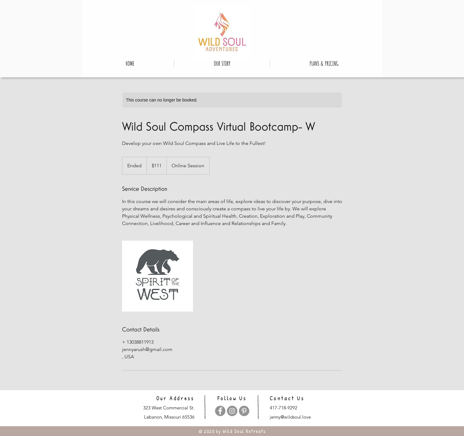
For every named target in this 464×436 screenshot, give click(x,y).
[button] (222, 63)
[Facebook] (220, 411)
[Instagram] (232, 411)
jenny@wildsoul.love (290, 417)
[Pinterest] (244, 411)
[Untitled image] (157, 276)
